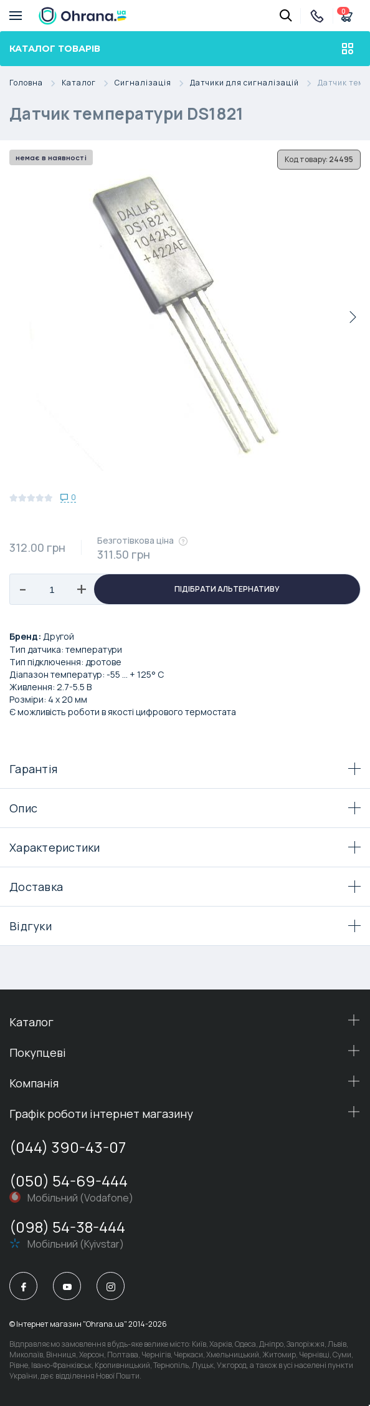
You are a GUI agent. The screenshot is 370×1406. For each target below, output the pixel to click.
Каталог (88, 83)
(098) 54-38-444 (67, 1226)
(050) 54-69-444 (68, 1180)
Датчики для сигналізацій (254, 83)
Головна (35, 83)
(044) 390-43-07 (67, 1147)
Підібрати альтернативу (227, 589)
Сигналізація (152, 83)
